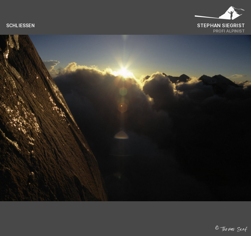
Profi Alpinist (229, 31)
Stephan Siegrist (221, 25)
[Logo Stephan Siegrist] (220, 14)
